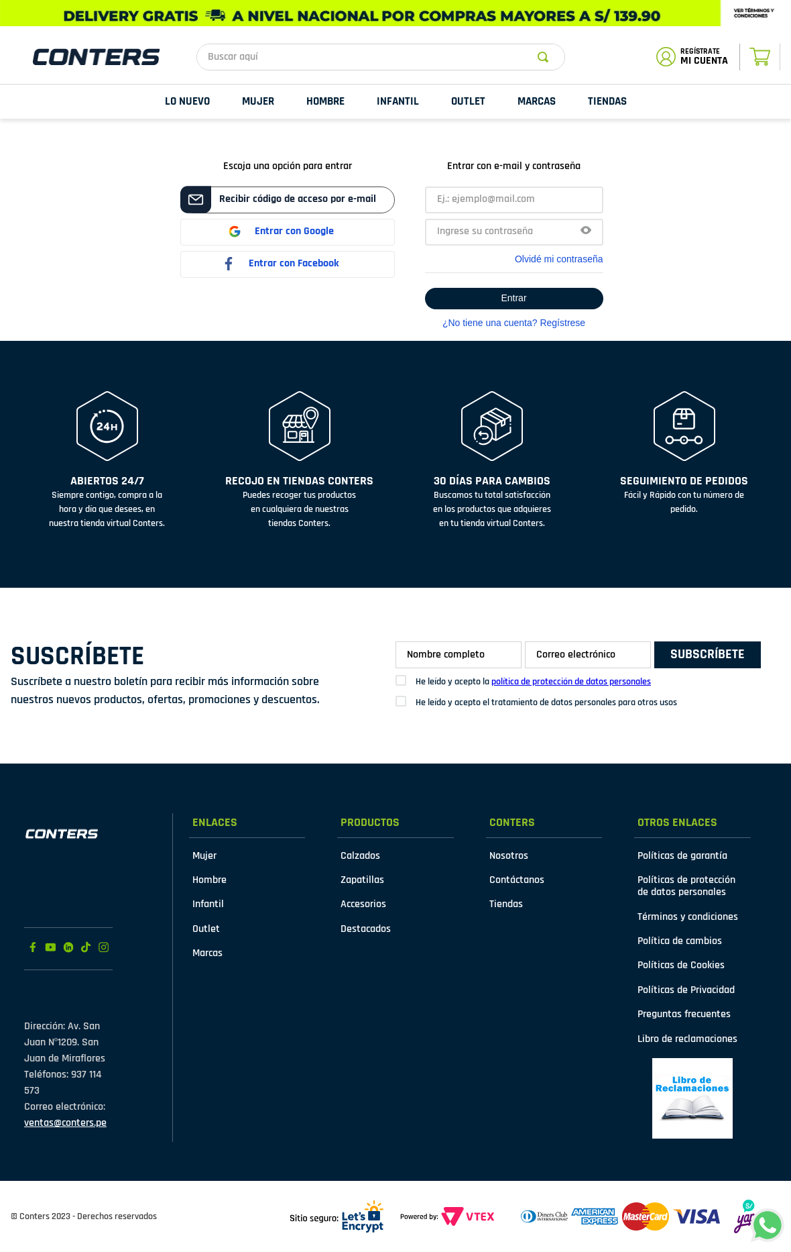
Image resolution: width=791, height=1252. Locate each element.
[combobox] (380, 57)
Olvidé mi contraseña (559, 259)
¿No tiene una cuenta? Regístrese (513, 322)
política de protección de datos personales (571, 682)
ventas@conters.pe (65, 1123)
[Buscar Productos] (546, 57)
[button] (586, 232)
